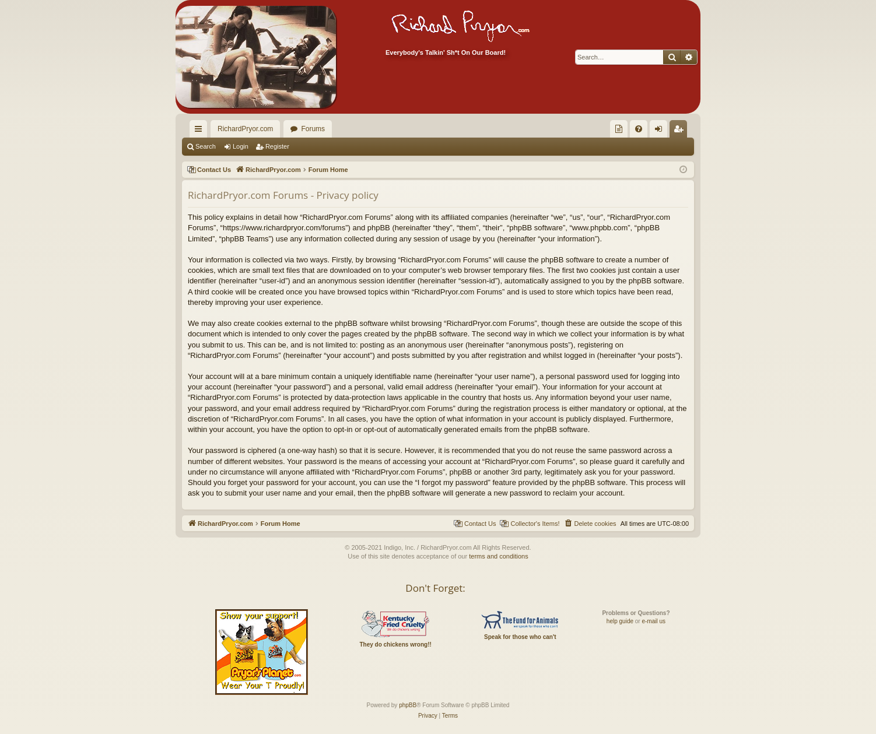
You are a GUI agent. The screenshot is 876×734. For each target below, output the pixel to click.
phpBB (407, 705)
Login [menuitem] (661, 131)
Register (277, 146)
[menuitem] (619, 129)
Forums (313, 129)
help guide (620, 621)
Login (240, 146)
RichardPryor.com (245, 129)
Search (205, 146)
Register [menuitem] (681, 131)
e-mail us (653, 621)
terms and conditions (498, 556)
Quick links (200, 131)
